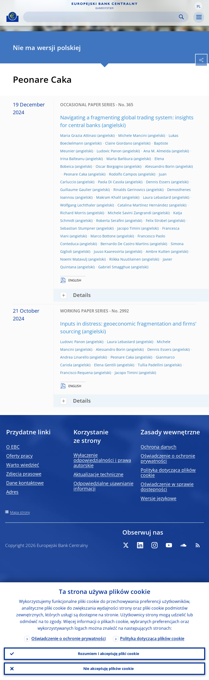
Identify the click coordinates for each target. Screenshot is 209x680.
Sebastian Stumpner (77, 228)
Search (181, 16)
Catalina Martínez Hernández (142, 205)
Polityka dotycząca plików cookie (168, 472)
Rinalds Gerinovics (129, 189)
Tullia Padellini (150, 364)
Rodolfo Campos (123, 174)
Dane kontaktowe (25, 483)
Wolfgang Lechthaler (78, 205)
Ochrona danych (158, 447)
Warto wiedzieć (22, 465)
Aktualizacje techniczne (98, 474)
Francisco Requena (76, 372)
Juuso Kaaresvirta (109, 251)
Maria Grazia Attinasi (78, 135)
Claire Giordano (118, 143)
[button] (198, 6)
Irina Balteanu (72, 158)
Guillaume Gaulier (76, 189)
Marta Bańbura (119, 158)
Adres (12, 492)
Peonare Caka (75, 174)
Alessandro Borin (160, 166)
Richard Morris (73, 212)
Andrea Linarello (74, 357)
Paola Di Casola (111, 181)
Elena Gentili (105, 364)
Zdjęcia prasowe (23, 474)
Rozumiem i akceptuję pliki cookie (108, 653)
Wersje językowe (158, 498)
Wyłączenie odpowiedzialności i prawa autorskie (102, 460)
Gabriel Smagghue (114, 266)
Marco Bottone (103, 236)
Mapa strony (20, 512)
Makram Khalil (108, 197)
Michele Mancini (132, 135)
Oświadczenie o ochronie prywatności (168, 458)
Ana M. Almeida (157, 150)
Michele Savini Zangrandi (129, 212)
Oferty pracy (19, 456)
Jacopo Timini (128, 228)
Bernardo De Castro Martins (125, 243)
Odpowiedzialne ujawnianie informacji (103, 486)
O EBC (13, 447)
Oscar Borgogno (109, 166)
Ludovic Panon (109, 150)
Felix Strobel (156, 220)
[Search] (101, 16)
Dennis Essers (158, 181)
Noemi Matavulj (73, 259)
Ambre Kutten (158, 251)
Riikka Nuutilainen (125, 259)
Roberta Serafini (110, 220)
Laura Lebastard (157, 197)
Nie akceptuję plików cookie (108, 668)
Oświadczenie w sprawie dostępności (167, 486)
